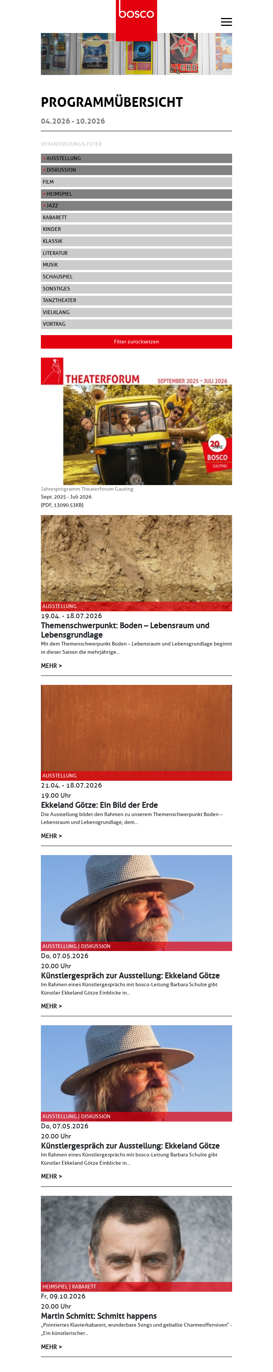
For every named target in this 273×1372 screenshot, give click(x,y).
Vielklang (56, 312)
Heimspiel (59, 193)
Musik (50, 264)
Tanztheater (59, 300)
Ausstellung (63, 158)
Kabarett (55, 217)
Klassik (52, 241)
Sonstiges (56, 288)
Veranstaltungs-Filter (71, 144)
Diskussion (61, 169)
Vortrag (54, 324)
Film (48, 181)
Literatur (55, 253)
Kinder (52, 229)
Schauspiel (58, 276)
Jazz (52, 205)
